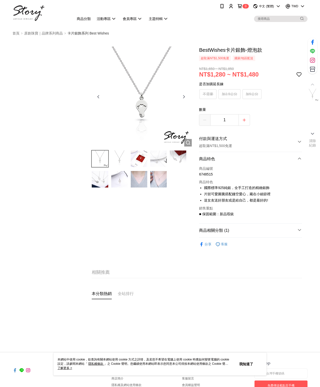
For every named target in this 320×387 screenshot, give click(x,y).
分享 (205, 244)
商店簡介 (118, 378)
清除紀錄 (312, 143)
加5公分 (252, 94)
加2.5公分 (229, 94)
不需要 (208, 94)
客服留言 (188, 378)
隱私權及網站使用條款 (127, 385)
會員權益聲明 (191, 385)
